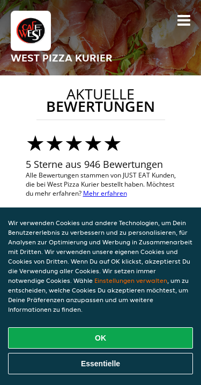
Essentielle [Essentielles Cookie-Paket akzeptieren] (100, 363)
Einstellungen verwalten (130, 280)
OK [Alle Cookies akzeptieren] (100, 338)
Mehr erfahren (105, 193)
